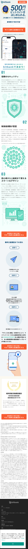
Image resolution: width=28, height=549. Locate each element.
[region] (13, 538)
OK (13, 543)
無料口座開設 (22, 2)
